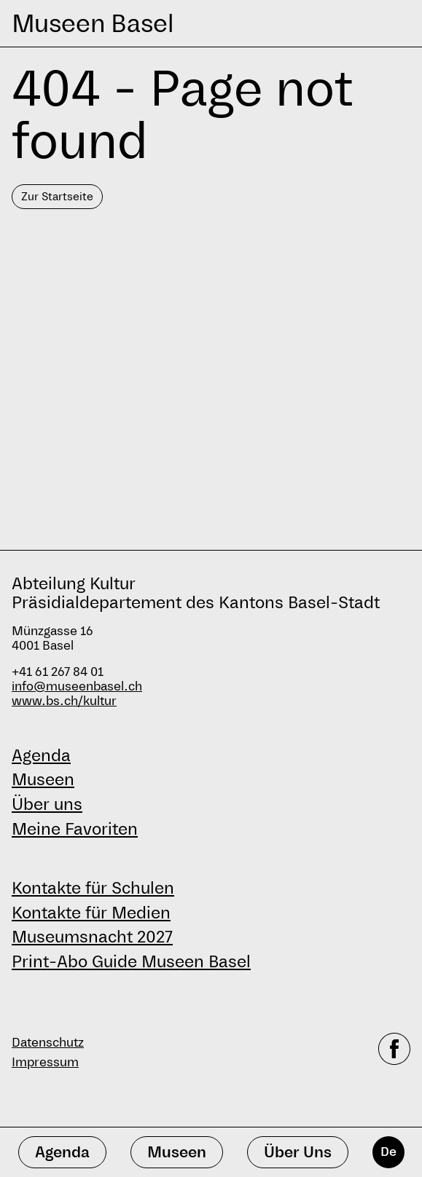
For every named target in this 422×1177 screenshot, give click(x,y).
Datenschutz (48, 1042)
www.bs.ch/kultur (64, 701)
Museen (43, 779)
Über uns (47, 804)
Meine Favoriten (75, 829)
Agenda (41, 755)
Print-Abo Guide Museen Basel (131, 961)
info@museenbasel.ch (77, 686)
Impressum (45, 1062)
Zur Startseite (57, 196)
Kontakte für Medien (91, 912)
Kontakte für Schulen (93, 888)
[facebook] (394, 1052)
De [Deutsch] (388, 1152)
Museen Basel (92, 23)
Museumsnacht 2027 (92, 936)
